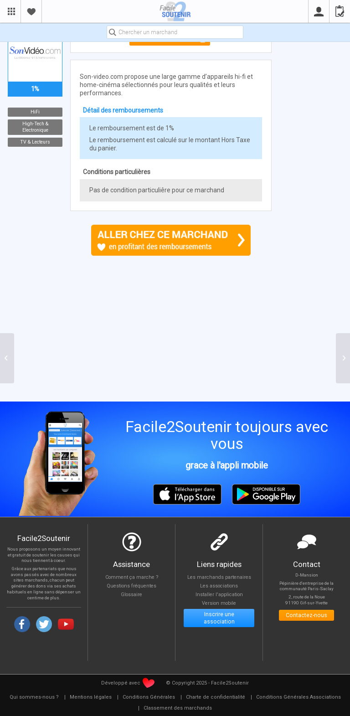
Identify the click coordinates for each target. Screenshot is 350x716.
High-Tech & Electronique (35, 127)
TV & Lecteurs (35, 142)
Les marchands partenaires (219, 577)
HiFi (35, 112)
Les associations (219, 586)
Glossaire (132, 595)
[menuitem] (34, 697)
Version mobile (219, 604)
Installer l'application (219, 595)
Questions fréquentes (131, 586)
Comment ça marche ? (132, 577)
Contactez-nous (306, 615)
